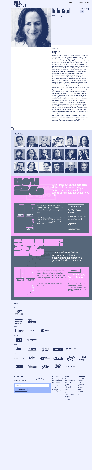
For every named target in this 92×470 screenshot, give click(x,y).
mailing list (51, 221)
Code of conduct (69, 394)
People (67, 384)
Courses (79, 2)
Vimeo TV (81, 379)
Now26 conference (48, 217)
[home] (17, 2)
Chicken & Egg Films (70, 87)
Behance (80, 391)
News (87, 2)
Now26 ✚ (55, 48)
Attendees (68, 382)
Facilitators (84, 8)
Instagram (61, 16)
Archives (67, 391)
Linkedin (67, 16)
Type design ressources (68, 386)
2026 (82, 11)
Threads (80, 387)
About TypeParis (56, 391)
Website (54, 16)
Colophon (67, 399)
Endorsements (69, 393)
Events (71, 2)
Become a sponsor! (57, 379)
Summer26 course (70, 379)
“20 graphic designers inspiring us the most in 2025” (69, 108)
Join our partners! (57, 380)
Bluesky (80, 386)
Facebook (80, 393)
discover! (74, 270)
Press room (55, 389)
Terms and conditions (68, 397)
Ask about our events (56, 386)
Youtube (80, 380)
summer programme (51, 270)
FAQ (66, 389)
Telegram (80, 389)
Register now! (76, 206)
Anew (87, 87)
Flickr (79, 382)
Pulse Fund (79, 87)
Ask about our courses (56, 383)
